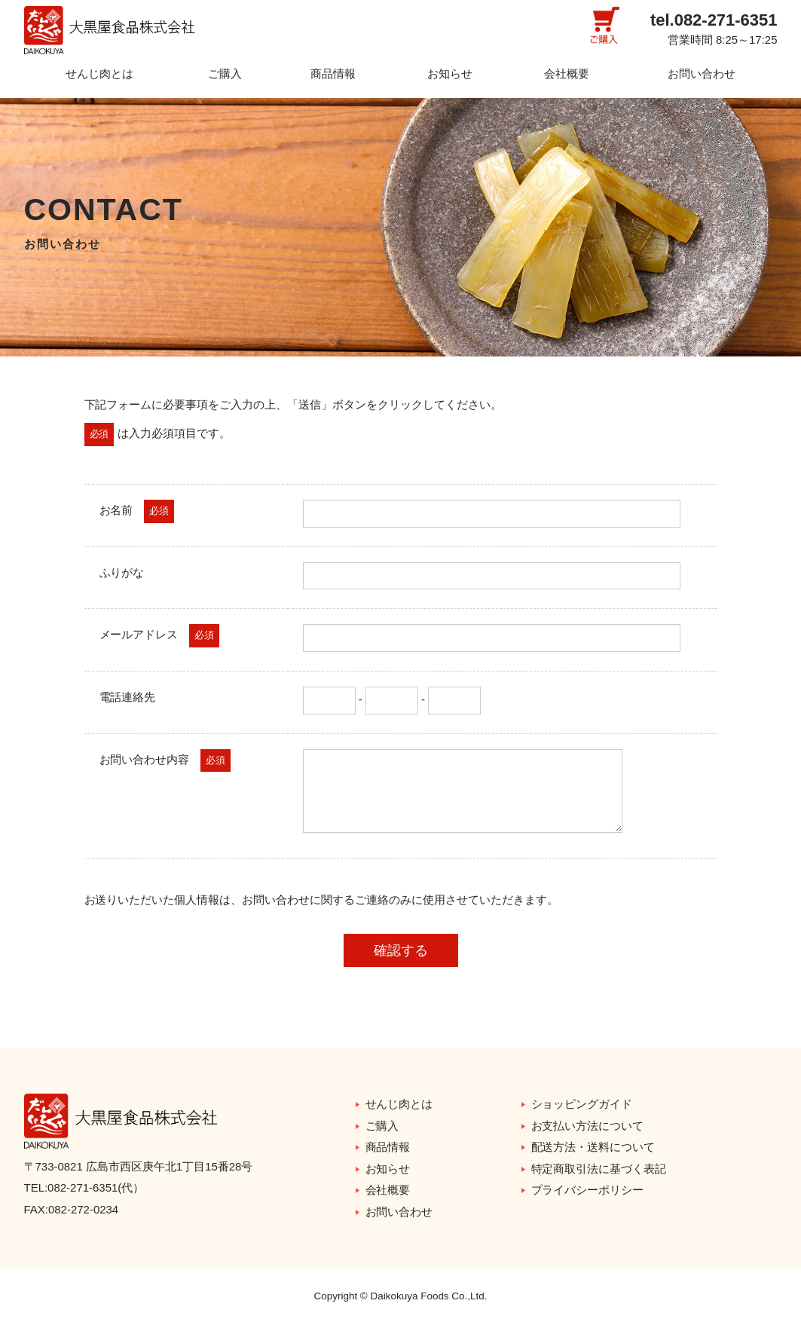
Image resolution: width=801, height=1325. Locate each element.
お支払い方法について (587, 1125)
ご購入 (225, 73)
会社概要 (566, 73)
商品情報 (333, 73)
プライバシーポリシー (587, 1189)
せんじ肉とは (99, 73)
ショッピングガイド (582, 1103)
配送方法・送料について (593, 1146)
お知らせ (449, 73)
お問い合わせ (701, 73)
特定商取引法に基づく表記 (599, 1168)
